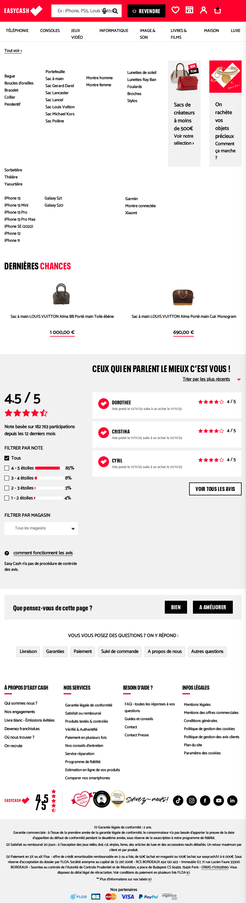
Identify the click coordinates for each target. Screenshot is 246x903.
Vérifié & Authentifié (81, 729)
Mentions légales (196, 703)
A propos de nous (165, 651)
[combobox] (86, 10)
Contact (129, 727)
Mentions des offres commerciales (211, 712)
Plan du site (191, 746)
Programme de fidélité (82, 763)
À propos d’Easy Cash (26, 687)
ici (187, 872)
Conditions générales (200, 720)
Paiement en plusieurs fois (85, 737)
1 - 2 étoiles (22, 498)
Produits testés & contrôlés (86, 720)
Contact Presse (135, 736)
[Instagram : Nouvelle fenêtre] (191, 800)
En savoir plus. (50, 229)
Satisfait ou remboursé (82, 712)
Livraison (28, 651)
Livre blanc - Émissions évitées (29, 720)
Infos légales (195, 687)
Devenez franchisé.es (22, 729)
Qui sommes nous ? (20, 703)
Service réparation (79, 754)
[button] (14, 86)
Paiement (83, 651)
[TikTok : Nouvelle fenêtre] (178, 800)
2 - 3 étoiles (22, 488)
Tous (16, 458)
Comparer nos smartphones (87, 780)
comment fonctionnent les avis (38, 553)
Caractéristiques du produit (174, 132)
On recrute (13, 746)
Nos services (77, 687)
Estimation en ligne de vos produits (92, 771)
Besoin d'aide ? (138, 687)
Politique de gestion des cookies (209, 729)
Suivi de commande (119, 651)
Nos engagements (19, 712)
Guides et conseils (138, 719)
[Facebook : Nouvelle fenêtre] (205, 800)
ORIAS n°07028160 (214, 867)
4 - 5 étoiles (22, 468)
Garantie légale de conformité (88, 703)
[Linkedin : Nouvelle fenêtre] (232, 800)
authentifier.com (50, 199)
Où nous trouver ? (19, 737)
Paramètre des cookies (201, 754)
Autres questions (207, 651)
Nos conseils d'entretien (84, 746)
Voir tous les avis (215, 488)
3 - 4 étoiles (22, 478)
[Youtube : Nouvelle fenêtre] (218, 800)
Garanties (55, 651)
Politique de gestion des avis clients (211, 737)
